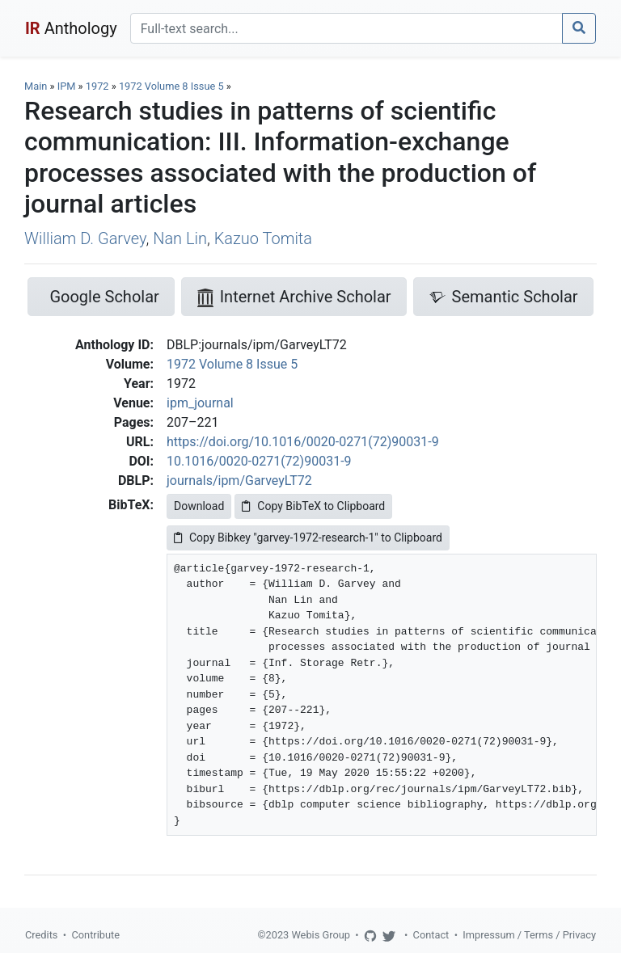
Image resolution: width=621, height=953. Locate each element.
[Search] (346, 28)
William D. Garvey (85, 238)
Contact (431, 935)
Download (199, 506)
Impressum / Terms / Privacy (529, 935)
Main (35, 86)
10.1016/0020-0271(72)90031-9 (259, 461)
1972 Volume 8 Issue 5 (172, 86)
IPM (66, 86)
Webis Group (320, 935)
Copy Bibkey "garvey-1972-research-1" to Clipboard (308, 537)
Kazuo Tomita (263, 238)
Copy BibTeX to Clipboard (313, 506)
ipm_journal (200, 403)
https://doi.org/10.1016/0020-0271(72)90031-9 (303, 441)
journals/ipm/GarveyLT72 (239, 480)
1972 (97, 86)
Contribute (95, 935)
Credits (41, 935)
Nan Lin (180, 238)
